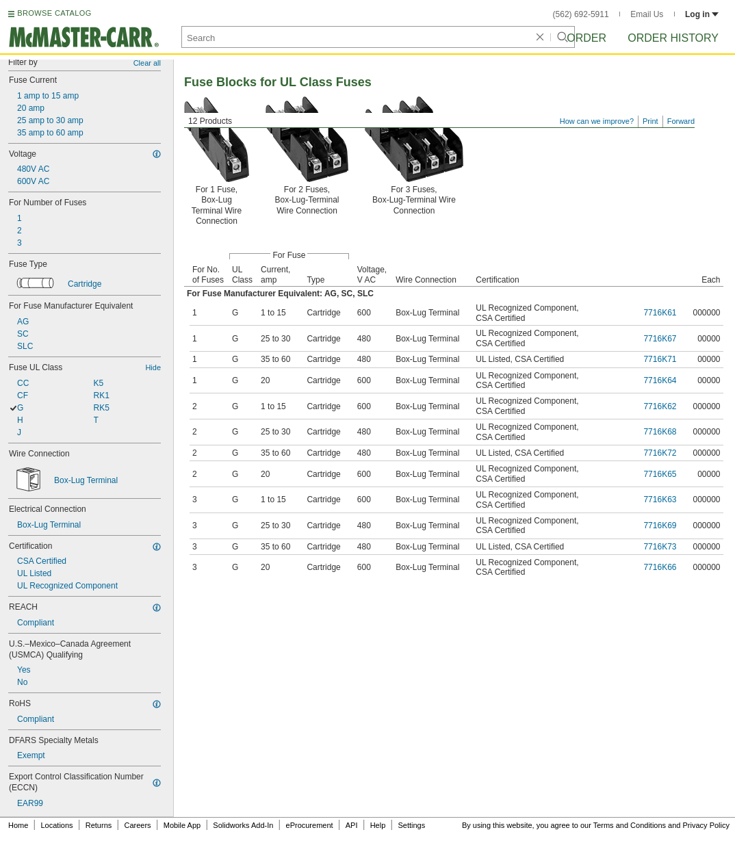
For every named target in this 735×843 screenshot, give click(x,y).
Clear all (147, 63)
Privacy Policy (706, 825)
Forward (681, 121)
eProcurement (309, 825)
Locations (57, 825)
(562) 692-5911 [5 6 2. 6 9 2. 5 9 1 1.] (581, 14)
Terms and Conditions (629, 825)
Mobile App (182, 825)
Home (18, 825)
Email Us (646, 14)
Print (650, 121)
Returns (99, 825)
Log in (702, 14)
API (352, 825)
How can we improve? (597, 121)
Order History (673, 38)
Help (378, 825)
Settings (411, 825)
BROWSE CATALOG (54, 13)
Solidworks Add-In (243, 825)
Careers (137, 825)
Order (586, 38)
